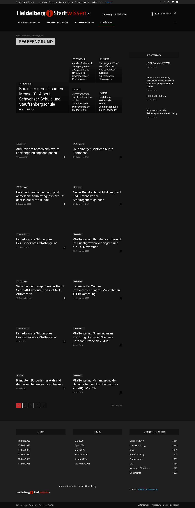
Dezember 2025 (82, 463)
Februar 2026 (81, 454)
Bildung (76, 90)
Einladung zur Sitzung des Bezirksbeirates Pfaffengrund (37, 241)
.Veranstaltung (23, 234)
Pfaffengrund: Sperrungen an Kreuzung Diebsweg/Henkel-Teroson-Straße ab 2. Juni (93, 337)
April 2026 (79, 445)
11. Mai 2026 (24, 463)
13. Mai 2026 (24, 454)
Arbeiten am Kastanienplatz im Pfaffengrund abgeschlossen (37, 151)
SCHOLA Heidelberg (156, 96)
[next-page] (43, 405)
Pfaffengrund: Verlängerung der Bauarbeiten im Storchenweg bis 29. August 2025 (95, 384)
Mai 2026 (79, 441)
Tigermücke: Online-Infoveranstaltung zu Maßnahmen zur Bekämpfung (96, 290)
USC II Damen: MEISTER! (158, 63)
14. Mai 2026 (24, 450)
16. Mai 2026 (24, 441)
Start (18, 35)
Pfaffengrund (79, 59)
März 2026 (80, 450)
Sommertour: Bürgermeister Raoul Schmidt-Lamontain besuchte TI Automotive (40, 290)
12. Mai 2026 (24, 459)
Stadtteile (26, 35)
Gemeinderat (25, 84)
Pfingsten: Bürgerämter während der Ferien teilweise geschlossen (39, 382)
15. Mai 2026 (24, 445)
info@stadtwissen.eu (148, 489)
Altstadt (103, 93)
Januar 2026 (81, 459)
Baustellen (21, 144)
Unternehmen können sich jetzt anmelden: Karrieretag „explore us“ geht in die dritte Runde (40, 196)
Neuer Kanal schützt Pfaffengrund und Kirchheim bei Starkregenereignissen (97, 196)
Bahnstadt (104, 59)
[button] (175, 13)
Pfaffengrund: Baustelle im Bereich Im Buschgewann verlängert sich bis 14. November (97, 243)
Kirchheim (77, 187)
